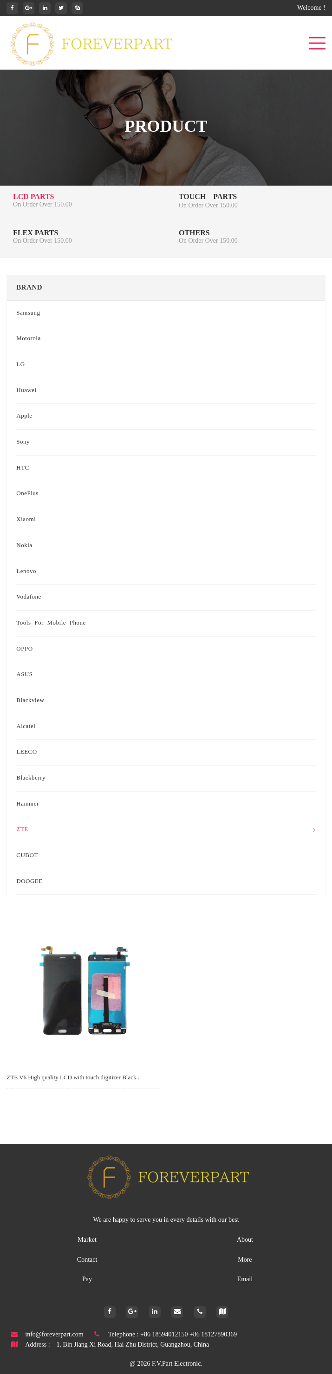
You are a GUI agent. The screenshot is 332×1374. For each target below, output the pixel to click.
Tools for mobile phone (51, 623)
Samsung (28, 313)
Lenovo (26, 571)
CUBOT (27, 855)
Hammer (27, 804)
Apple (24, 416)
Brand (29, 287)
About (245, 1240)
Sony (23, 442)
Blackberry (31, 778)
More (245, 1260)
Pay (87, 1280)
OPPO (24, 649)
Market (87, 1240)
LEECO (26, 752)
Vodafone (28, 597)
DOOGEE (29, 881)
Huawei (26, 390)
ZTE (165, 830)
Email (245, 1280)
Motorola (28, 339)
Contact (87, 1260)
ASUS (24, 674)
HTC (22, 468)
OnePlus (27, 494)
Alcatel (25, 726)
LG (20, 365)
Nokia (24, 545)
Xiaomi (26, 520)
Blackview (30, 700)
